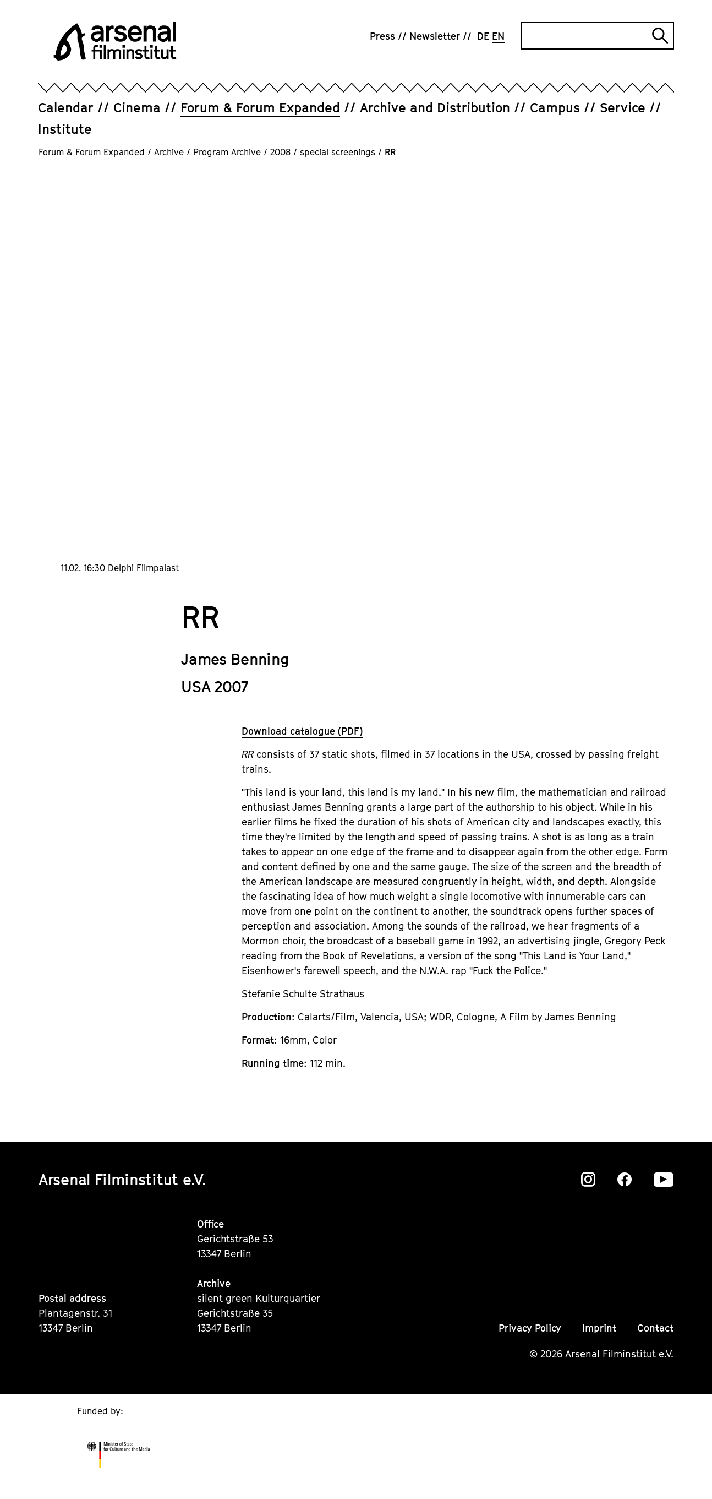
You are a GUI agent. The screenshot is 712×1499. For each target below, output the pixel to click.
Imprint (599, 1328)
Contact (655, 1328)
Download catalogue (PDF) (302, 731)
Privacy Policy (530, 1328)
